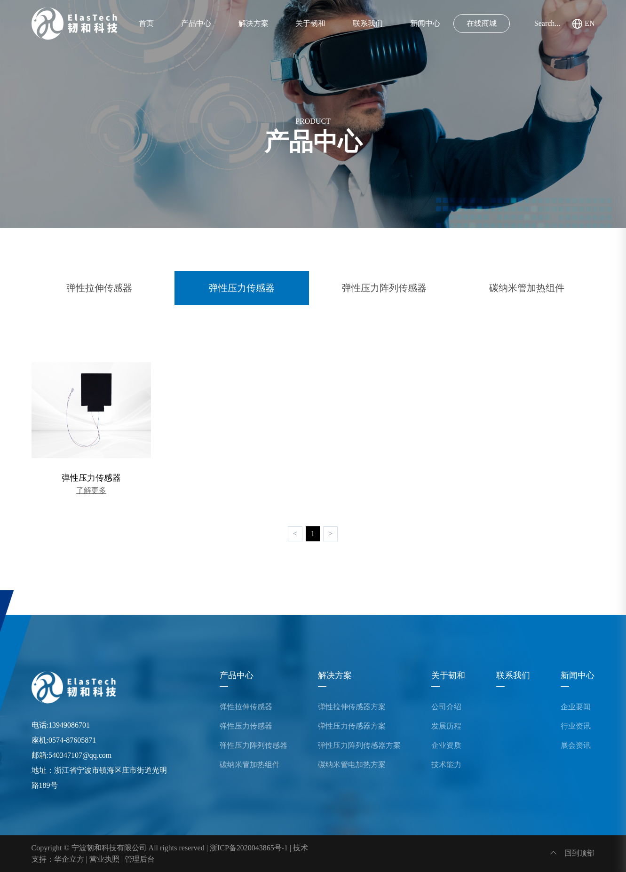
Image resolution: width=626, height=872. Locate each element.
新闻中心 (425, 23)
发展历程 (446, 726)
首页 (146, 23)
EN (583, 24)
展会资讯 (576, 745)
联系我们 (368, 23)
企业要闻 (576, 707)
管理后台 (140, 859)
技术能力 (446, 765)
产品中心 (196, 23)
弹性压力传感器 (242, 288)
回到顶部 (572, 853)
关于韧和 (310, 23)
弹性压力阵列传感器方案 (359, 745)
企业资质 (446, 745)
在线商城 (482, 23)
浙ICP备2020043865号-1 (249, 848)
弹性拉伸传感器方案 (352, 707)
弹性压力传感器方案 (352, 726)
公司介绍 (446, 707)
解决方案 (253, 23)
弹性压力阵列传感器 (384, 288)
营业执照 (104, 859)
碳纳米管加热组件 (526, 288)
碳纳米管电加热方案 (352, 765)
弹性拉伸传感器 (99, 288)
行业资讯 (576, 726)
